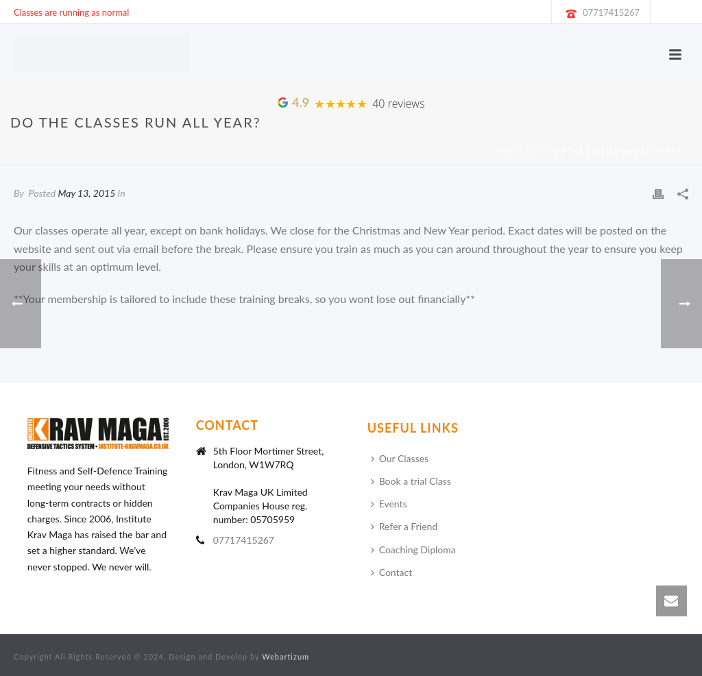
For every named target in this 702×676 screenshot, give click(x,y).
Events (389, 503)
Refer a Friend (404, 526)
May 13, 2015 (86, 193)
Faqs (535, 151)
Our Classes (400, 458)
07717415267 (611, 12)
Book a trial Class (411, 481)
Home (505, 151)
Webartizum (285, 656)
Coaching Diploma (413, 549)
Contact (392, 572)
